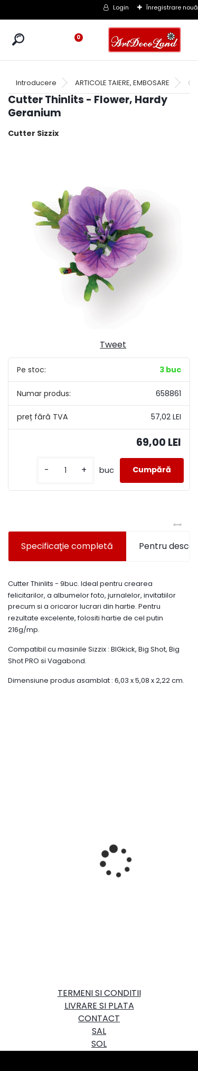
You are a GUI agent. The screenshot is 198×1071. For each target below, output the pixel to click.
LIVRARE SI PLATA (99, 1006)
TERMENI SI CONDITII (99, 993)
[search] (18, 39)
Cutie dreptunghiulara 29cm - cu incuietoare (49, 823)
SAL (99, 1031)
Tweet (113, 344)
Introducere (36, 83)
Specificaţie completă (67, 546)
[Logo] (145, 39)
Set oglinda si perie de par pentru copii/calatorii (136, 853)
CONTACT (99, 1018)
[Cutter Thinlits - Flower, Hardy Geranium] (99, 238)
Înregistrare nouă (172, 7)
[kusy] (65, 470)
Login (121, 7)
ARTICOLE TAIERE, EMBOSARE (122, 83)
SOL (99, 1044)
